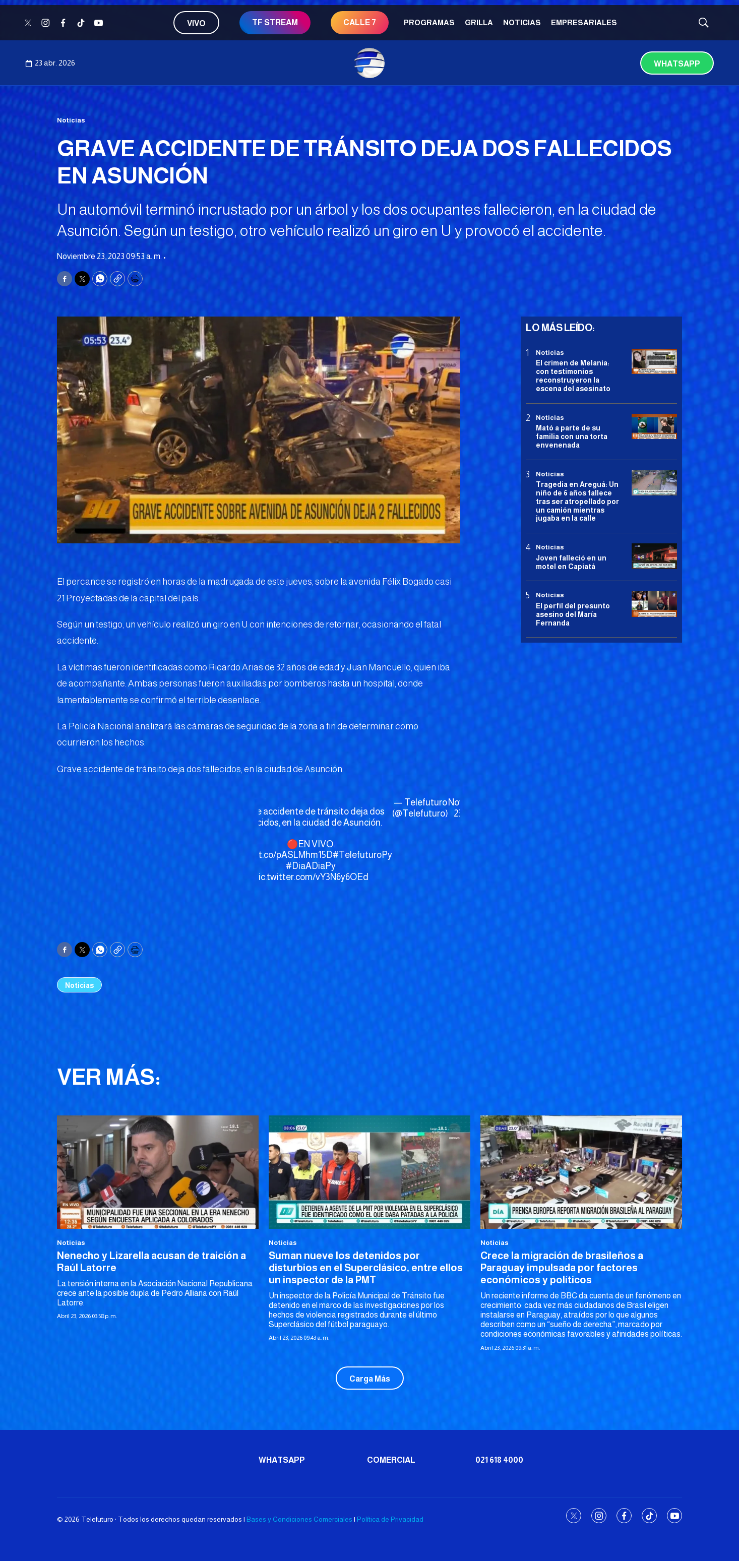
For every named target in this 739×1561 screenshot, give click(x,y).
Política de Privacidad (390, 1519)
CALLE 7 (359, 22)
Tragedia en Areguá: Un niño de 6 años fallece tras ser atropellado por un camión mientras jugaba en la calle (577, 501)
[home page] (369, 63)
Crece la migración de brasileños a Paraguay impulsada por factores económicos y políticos (561, 1267)
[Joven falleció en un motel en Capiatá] (654, 556)
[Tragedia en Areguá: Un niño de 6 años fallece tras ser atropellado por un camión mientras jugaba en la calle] (654, 483)
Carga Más (369, 1379)
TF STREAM (275, 22)
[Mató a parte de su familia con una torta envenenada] (654, 427)
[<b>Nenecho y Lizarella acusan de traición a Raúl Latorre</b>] (158, 1172)
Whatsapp (677, 63)
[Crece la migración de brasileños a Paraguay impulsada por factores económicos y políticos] (581, 1172)
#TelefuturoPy (362, 855)
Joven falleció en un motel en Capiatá (571, 562)
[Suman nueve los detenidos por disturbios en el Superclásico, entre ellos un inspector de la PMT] (369, 1172)
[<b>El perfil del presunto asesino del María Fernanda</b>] (654, 604)
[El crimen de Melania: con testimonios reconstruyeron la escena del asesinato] (654, 361)
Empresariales (584, 22)
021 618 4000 (499, 1460)
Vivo (196, 23)
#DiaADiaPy (311, 866)
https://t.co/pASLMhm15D (281, 855)
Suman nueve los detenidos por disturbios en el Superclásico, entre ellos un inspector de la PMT (366, 1267)
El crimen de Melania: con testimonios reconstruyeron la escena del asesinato (573, 375)
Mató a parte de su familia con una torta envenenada (571, 436)
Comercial (391, 1460)
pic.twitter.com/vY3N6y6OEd (311, 877)
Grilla (479, 22)
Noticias (522, 22)
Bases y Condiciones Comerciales (299, 1519)
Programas (429, 22)
